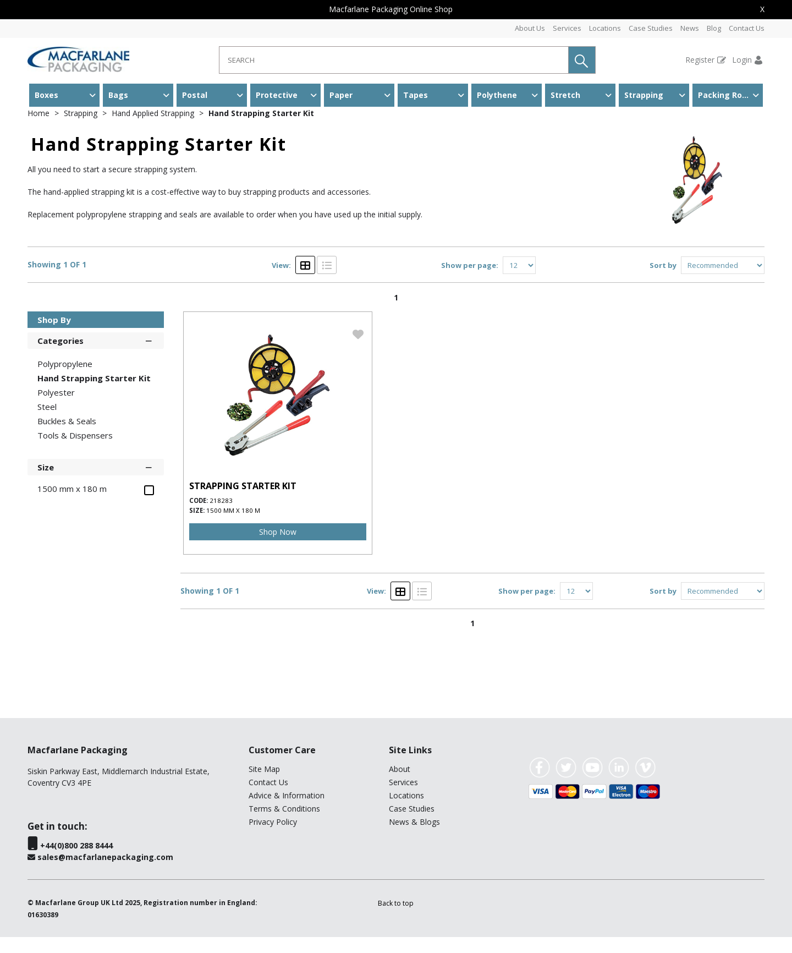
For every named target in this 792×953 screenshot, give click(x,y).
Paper (341, 95)
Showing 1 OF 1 (57, 281)
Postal (194, 95)
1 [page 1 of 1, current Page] (396, 313)
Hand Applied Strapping (154, 129)
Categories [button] (95, 356)
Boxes (46, 95)
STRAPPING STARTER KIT (242, 502)
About (399, 785)
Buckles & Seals (66, 436)
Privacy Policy (273, 837)
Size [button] (95, 482)
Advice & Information (286, 811)
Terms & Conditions (284, 824)
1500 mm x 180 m (233, 526)
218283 (221, 516)
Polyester (56, 408)
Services (567, 28)
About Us (530, 28)
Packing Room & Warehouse (730, 95)
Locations (605, 28)
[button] (582, 60)
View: (281, 281)
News (689, 28)
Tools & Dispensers (75, 451)
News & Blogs (414, 837)
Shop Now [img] (277, 548)
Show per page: (469, 281)
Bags (118, 95)
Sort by (663, 281)
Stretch (565, 95)
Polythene (497, 95)
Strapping (643, 95)
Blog (714, 28)
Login (742, 59)
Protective (277, 95)
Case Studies (651, 28)
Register (699, 59)
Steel (47, 422)
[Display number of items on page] (519, 281)
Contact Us (747, 28)
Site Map (264, 785)
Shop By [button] (54, 335)
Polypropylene (64, 379)
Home (40, 129)
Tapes (415, 95)
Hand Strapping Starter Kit (261, 129)
